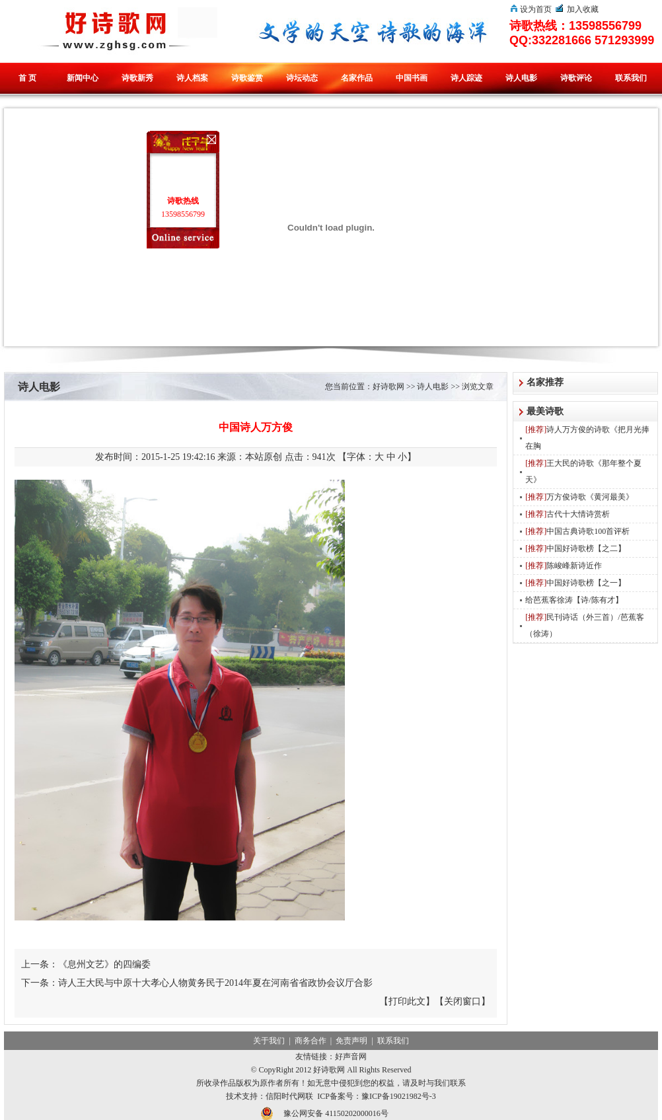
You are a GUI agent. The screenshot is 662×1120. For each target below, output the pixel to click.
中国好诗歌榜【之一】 (575, 582)
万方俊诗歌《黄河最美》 (579, 497)
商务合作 (310, 1040)
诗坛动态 (302, 78)
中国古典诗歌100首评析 (577, 531)
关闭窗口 (462, 1001)
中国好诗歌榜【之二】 (575, 548)
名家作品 (357, 78)
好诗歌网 (388, 386)
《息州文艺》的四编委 (104, 964)
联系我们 (631, 78)
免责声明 (351, 1040)
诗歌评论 (576, 78)
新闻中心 (82, 78)
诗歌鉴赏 (247, 78)
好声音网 (351, 1056)
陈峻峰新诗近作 (563, 565)
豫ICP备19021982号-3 (398, 1096)
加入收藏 (583, 9)
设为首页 (536, 9)
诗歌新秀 (137, 78)
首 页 (27, 78)
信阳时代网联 (289, 1096)
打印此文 (406, 1001)
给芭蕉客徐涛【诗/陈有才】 (573, 600)
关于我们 (269, 1040)
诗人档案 (192, 78)
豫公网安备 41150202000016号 (335, 1113)
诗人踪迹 (466, 78)
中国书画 (411, 78)
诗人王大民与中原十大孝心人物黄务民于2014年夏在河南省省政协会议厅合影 (215, 983)
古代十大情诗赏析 (567, 514)
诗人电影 (521, 78)
